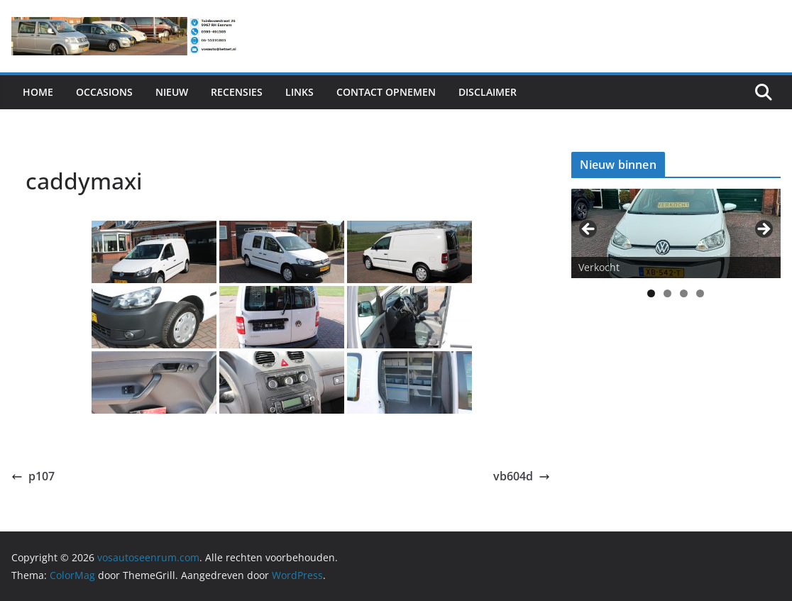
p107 (33, 476)
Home (38, 92)
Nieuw (171, 92)
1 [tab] (651, 293)
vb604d (521, 476)
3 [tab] (684, 293)
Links (299, 92)
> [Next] (763, 230)
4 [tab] (700, 293)
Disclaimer (487, 92)
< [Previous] (589, 230)
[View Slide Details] (676, 233)
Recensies (237, 92)
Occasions (104, 92)
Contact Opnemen (386, 92)
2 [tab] (667, 293)
